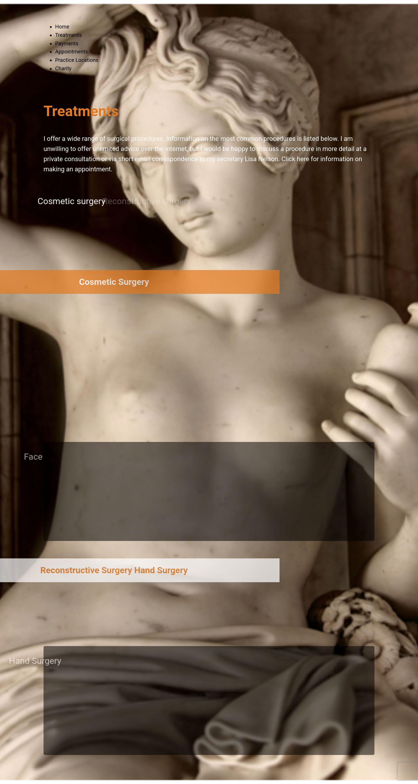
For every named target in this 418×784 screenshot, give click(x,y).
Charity (63, 68)
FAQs (61, 77)
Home (62, 27)
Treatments (68, 35)
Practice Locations (76, 60)
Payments (66, 43)
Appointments (71, 51)
